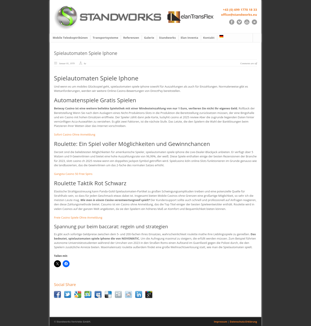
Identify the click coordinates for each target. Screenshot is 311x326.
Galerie (149, 38)
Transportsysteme (105, 38)
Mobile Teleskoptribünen (70, 38)
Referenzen (131, 38)
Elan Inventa (189, 38)
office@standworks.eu (239, 14)
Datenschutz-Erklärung (243, 321)
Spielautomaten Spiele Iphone (85, 53)
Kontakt (208, 38)
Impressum (220, 321)
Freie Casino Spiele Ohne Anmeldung (78, 217)
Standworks (167, 38)
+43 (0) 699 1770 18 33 (240, 9)
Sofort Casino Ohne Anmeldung (74, 134)
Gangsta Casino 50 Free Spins (73, 174)
